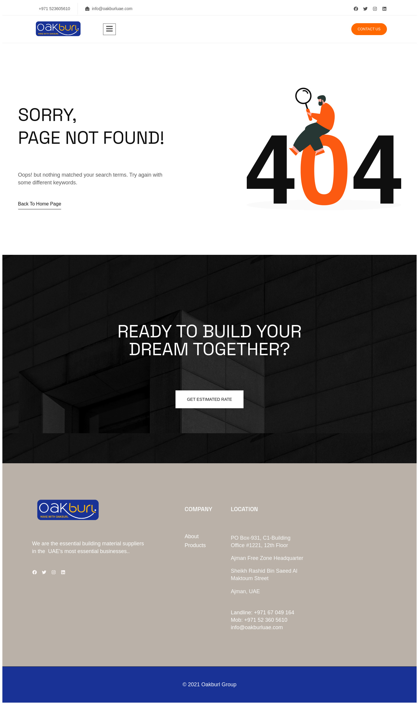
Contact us (369, 29)
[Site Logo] (58, 34)
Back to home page (39, 203)
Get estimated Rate (209, 399)
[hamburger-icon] (109, 29)
